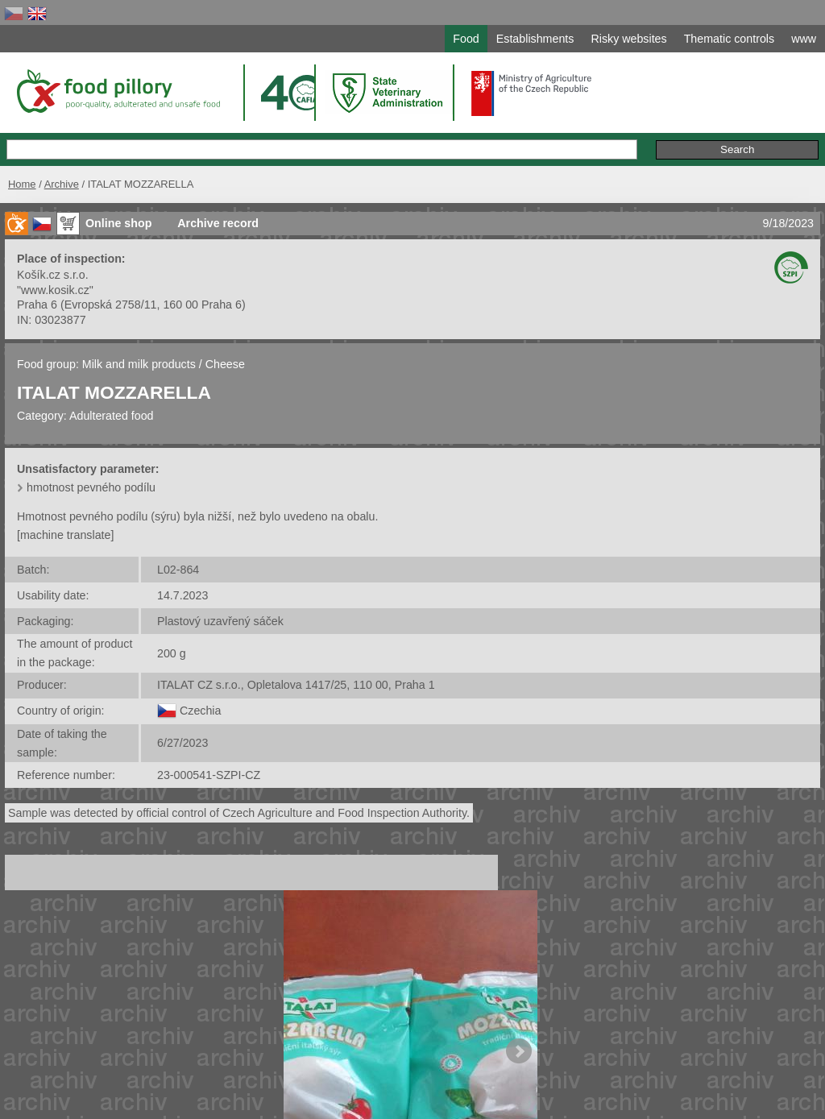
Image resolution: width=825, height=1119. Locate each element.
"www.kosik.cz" (55, 290)
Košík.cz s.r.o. (53, 274)
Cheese (225, 364)
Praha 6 (37, 304)
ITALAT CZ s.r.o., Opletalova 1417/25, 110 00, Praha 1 (296, 684)
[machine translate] (65, 534)
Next (519, 1051)
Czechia (200, 710)
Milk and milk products (139, 364)
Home (22, 184)
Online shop (118, 223)
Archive (61, 184)
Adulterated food (111, 415)
